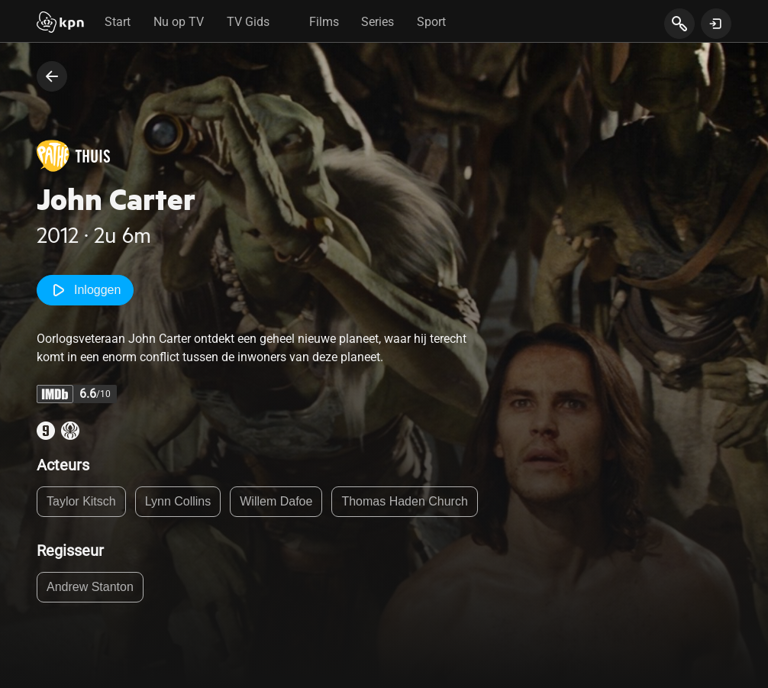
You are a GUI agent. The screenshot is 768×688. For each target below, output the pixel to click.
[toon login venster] (716, 23)
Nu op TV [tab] (178, 22)
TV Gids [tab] (248, 22)
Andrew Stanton (90, 586)
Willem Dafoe (276, 501)
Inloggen (85, 290)
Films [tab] (324, 22)
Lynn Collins (178, 501)
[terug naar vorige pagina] (52, 76)
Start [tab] (118, 22)
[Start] (60, 23)
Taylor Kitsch (81, 501)
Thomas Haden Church (404, 501)
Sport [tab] (431, 22)
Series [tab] (377, 22)
